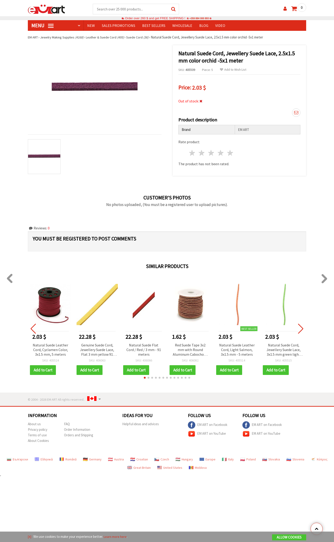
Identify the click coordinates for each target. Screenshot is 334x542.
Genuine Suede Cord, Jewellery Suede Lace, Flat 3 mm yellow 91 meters (97, 348)
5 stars (230, 151)
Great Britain (139, 466)
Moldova (198, 466)
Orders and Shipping (78, 433)
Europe (207, 457)
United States (169, 466)
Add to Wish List (233, 70)
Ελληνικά (44, 457)
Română (68, 457)
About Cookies (38, 439)
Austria (116, 458)
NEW (91, 25)
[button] (145, 376)
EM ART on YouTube (207, 432)
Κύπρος (319, 457)
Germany (92, 458)
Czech (161, 458)
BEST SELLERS (153, 25)
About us (34, 422)
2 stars (202, 151)
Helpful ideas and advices (140, 422)
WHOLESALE (182, 25)
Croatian (139, 458)
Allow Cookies (289, 538)
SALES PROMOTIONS (118, 25)
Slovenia (295, 458)
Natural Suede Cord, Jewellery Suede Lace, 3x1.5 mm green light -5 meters (284, 348)
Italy (228, 458)
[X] (30, 537)
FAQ (67, 422)
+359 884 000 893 (199, 18)
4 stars (220, 151)
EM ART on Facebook (207, 423)
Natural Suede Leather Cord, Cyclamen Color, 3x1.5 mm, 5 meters (50, 348)
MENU (42, 25)
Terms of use (37, 433)
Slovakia (271, 458)
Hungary (184, 458)
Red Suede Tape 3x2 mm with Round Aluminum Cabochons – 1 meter (190, 348)
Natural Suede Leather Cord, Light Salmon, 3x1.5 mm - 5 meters (237, 348)
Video (220, 25)
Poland (248, 458)
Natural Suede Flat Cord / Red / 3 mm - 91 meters (143, 348)
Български (17, 457)
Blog (203, 25)
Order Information (77, 428)
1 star (192, 151)
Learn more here (116, 537)
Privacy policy (37, 428)
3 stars (211, 151)
